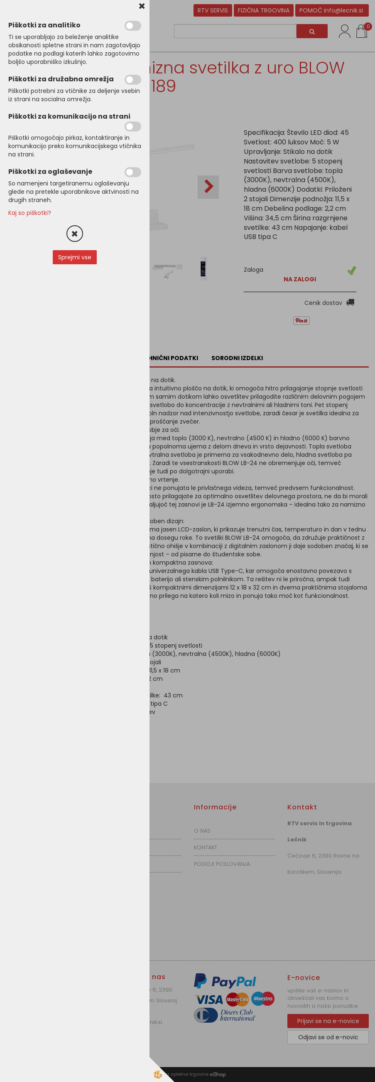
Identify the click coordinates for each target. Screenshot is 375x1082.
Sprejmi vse (74, 257)
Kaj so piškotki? (29, 213)
